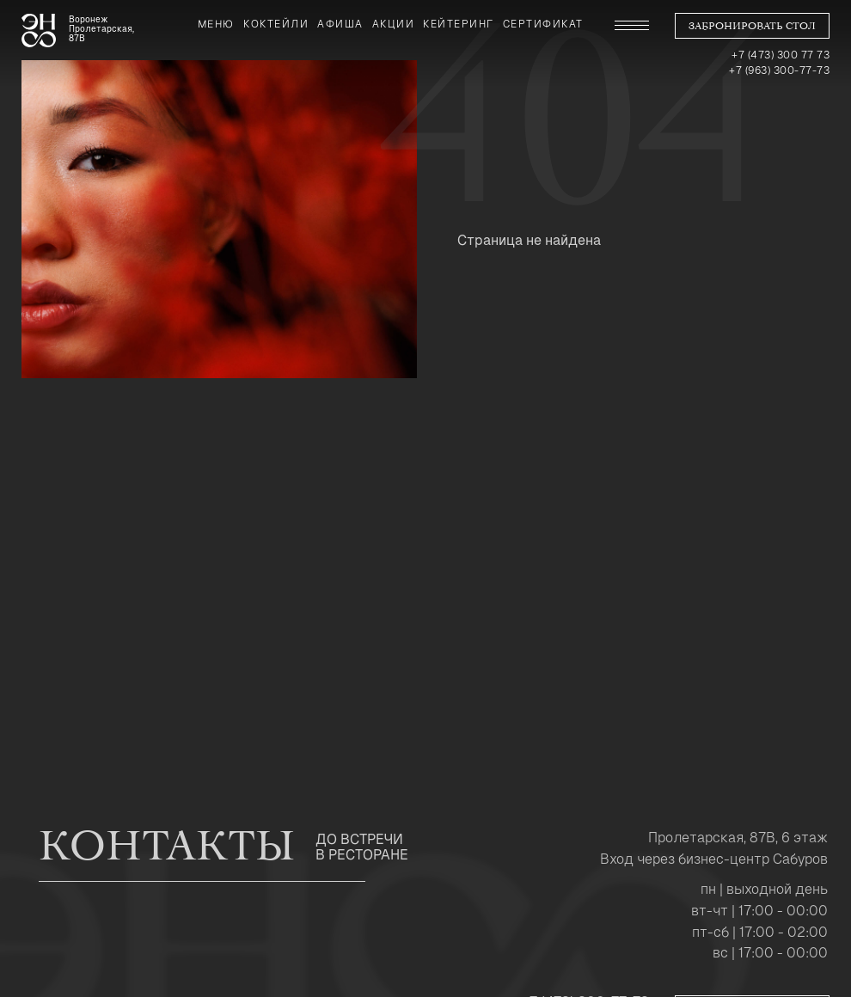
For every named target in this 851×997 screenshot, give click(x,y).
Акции (393, 24)
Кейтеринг (458, 24)
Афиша (340, 24)
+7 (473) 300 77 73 (781, 55)
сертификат (543, 24)
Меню (216, 24)
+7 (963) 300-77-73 (779, 70)
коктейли (276, 24)
